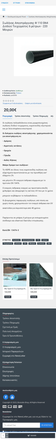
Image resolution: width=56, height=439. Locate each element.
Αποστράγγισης (28, 240)
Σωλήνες (41, 243)
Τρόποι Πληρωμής (40, 116)
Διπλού (45, 240)
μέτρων (18, 243)
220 (25, 243)
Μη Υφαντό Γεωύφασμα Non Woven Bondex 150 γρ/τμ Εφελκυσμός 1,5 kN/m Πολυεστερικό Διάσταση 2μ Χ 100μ (15, 289)
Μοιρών (32, 243)
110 (38, 240)
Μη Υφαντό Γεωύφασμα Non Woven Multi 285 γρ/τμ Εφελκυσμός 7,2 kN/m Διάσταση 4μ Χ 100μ (41, 289)
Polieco (18, 93)
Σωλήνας (16, 240)
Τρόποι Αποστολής (22, 116)
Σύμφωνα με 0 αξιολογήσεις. (13, 103)
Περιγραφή (7, 116)
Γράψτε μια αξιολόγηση (33, 103)
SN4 (49, 243)
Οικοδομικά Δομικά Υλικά (16, 17)
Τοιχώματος (8, 243)
